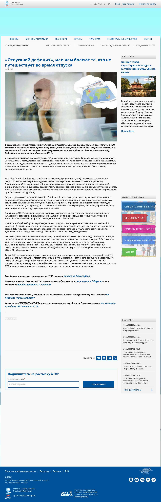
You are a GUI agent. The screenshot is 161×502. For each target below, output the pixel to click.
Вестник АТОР (129, 212)
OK (105, 4)
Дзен (91, 4)
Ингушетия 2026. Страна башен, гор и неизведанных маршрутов (138, 336)
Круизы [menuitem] (78, 39)
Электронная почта (16, 375)
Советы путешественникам (136, 224)
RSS (61, 466)
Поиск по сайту (148, 4)
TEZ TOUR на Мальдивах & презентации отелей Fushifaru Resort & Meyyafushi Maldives (136, 375)
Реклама (52, 466)
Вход (118, 4)
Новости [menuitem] (13, 39)
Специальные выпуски (134, 201)
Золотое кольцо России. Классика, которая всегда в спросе (137, 362)
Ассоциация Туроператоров (16, 3)
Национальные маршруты (135, 235)
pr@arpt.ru (30, 490)
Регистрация (129, 4)
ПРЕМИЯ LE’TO (98, 45)
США (8, 315)
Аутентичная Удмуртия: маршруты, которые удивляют (138, 324)
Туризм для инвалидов (122, 45)
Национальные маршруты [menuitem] (122, 39)
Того (14, 315)
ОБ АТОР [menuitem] (148, 39)
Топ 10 (126, 246)
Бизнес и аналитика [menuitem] (37, 39)
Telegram (109, 4)
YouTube (96, 4)
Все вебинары (131, 384)
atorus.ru (132, 500)
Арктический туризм (75, 45)
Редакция (40, 466)
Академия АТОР (147, 45)
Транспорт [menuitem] (61, 39)
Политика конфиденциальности (19, 466)
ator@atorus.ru (25, 485)
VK (100, 4)
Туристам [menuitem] (94, 39)
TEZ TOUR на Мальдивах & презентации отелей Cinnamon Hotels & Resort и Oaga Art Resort (137, 349)
